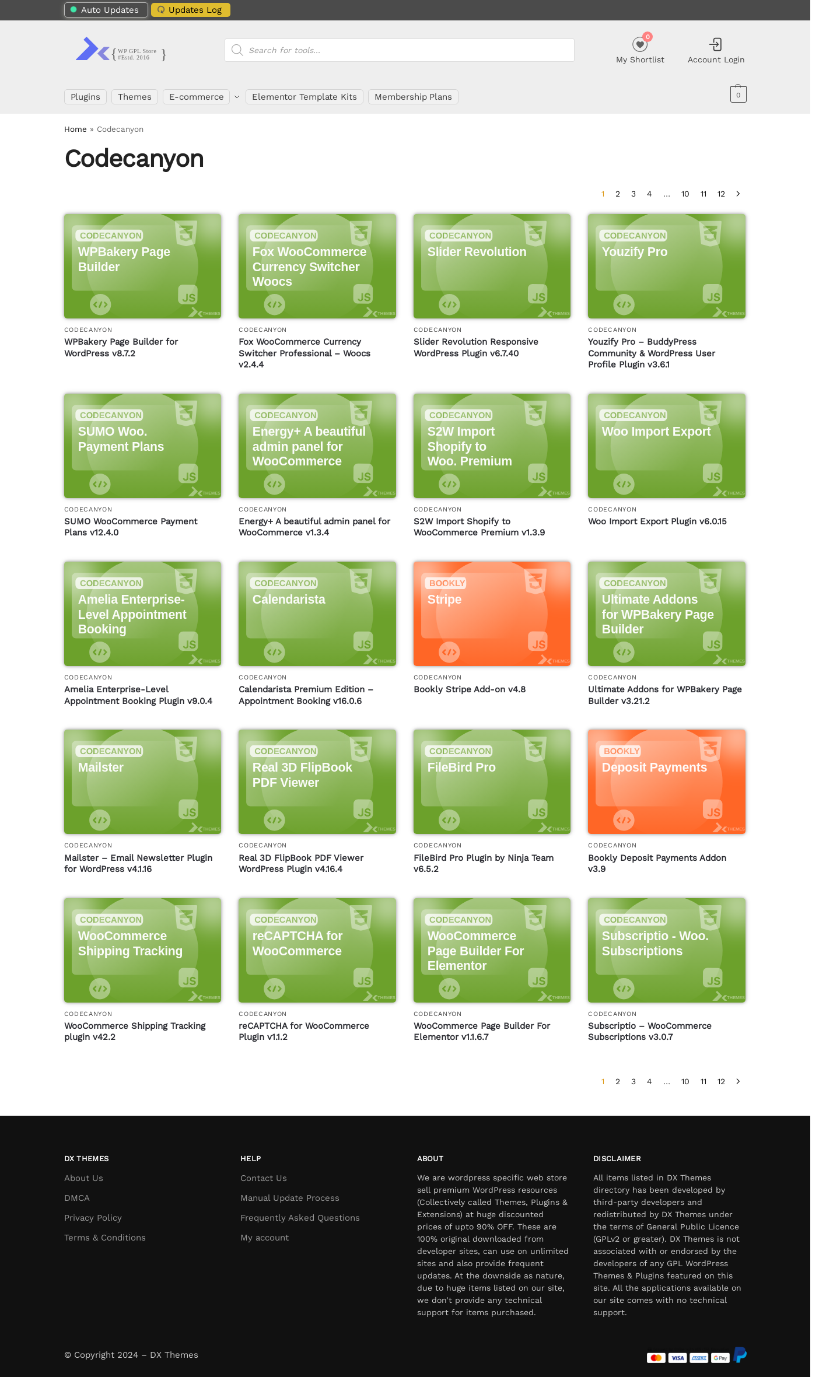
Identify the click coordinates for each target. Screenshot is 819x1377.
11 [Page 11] (703, 188)
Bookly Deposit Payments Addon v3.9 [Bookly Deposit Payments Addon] (657, 858)
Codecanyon (88, 324)
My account (264, 1232)
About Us (83, 1173)
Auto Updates (104, 10)
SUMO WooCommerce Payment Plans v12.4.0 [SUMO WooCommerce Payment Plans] (130, 522)
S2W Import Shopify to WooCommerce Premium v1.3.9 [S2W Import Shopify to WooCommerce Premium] (479, 522)
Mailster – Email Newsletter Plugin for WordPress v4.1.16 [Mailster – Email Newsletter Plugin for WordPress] (138, 858)
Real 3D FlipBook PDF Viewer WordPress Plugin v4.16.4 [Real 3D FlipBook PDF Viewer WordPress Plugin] (301, 858)
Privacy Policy (93, 1212)
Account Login (716, 50)
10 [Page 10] (685, 188)
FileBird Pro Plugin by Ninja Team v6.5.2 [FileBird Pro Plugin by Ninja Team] (484, 858)
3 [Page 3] (633, 188)
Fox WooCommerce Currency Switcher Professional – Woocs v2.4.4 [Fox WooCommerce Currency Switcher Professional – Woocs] (304, 348)
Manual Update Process (290, 1192)
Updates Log (188, 9)
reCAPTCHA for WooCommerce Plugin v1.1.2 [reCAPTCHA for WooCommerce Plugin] (304, 1026)
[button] (737, 94)
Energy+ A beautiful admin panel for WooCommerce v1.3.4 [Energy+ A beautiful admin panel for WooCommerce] (314, 522)
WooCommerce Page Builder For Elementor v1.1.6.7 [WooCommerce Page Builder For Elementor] (482, 1026)
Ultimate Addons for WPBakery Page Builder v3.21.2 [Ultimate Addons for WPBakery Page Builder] (665, 690)
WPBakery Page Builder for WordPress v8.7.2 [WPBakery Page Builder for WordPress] (121, 342)
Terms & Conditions (105, 1232)
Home (75, 124)
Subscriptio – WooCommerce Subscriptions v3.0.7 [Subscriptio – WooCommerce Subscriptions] (650, 1026)
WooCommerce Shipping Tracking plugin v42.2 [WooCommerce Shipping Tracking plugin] (134, 1026)
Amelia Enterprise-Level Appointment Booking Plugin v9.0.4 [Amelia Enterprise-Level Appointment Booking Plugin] (138, 690)
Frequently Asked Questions (300, 1212)
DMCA (77, 1192)
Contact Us (263, 1173)
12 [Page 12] (721, 188)
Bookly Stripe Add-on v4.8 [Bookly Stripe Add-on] (470, 684)
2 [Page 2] (617, 188)
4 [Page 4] (649, 188)
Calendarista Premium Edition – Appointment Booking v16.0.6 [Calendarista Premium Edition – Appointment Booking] (306, 690)
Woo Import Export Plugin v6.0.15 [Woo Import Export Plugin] (657, 516)
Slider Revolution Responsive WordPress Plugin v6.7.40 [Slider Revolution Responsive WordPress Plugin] (476, 342)
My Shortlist (640, 48)
